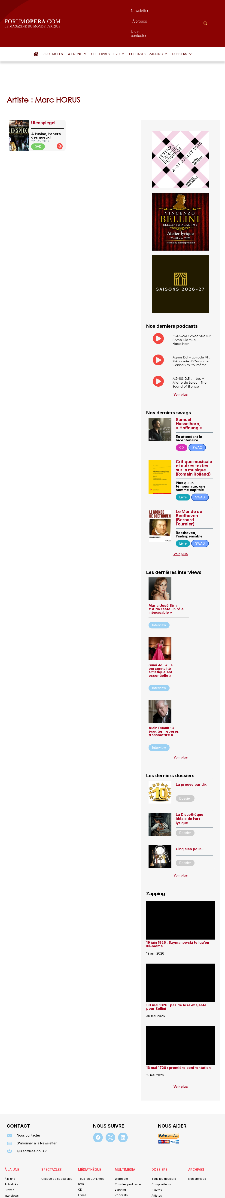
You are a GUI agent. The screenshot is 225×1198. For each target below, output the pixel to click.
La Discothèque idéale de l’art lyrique (189, 795)
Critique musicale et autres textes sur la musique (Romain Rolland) (194, 444)
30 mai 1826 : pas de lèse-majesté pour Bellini (176, 983)
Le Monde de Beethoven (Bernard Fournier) (189, 493)
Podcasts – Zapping (148, 29)
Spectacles (53, 29)
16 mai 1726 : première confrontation (178, 1044)
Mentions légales (84, 1187)
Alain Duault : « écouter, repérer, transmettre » (164, 707)
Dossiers (181, 29)
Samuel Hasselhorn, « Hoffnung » (189, 399)
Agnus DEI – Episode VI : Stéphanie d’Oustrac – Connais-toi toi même (191, 337)
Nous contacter (152, 11)
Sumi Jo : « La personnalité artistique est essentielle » (161, 646)
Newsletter (103, 11)
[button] (77, 29)
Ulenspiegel (43, 97)
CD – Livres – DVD (107, 29)
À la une (77, 29)
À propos (126, 11)
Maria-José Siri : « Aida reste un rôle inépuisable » (166, 585)
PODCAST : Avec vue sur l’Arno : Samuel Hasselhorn (191, 315)
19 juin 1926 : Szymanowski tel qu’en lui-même (177, 921)
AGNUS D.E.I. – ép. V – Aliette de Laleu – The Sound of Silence (190, 358)
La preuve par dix (191, 760)
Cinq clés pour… (190, 825)
